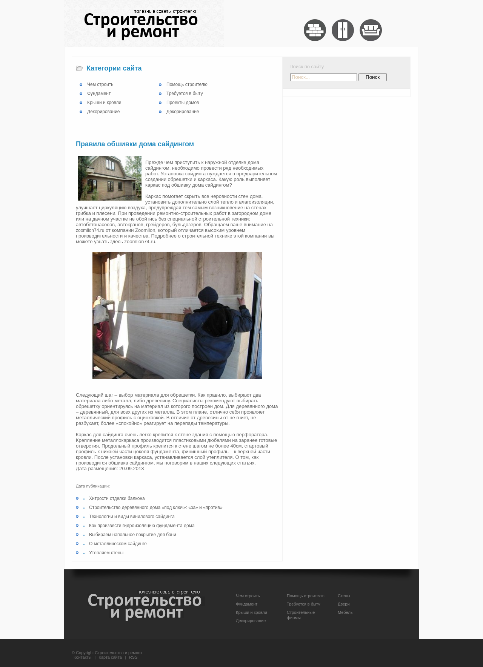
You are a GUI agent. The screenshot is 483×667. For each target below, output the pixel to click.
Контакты (83, 657)
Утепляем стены (106, 552)
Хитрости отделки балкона (117, 498)
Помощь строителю (187, 84)
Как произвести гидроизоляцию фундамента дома (142, 525)
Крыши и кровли (104, 102)
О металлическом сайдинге (118, 543)
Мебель (345, 612)
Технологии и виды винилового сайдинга (132, 516)
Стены (344, 595)
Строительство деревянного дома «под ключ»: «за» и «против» (156, 507)
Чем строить (100, 84)
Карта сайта (110, 657)
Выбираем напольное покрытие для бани (132, 534)
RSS (133, 657)
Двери (344, 604)
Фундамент (99, 93)
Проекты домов (182, 102)
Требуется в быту (184, 93)
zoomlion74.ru (90, 230)
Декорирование (103, 111)
